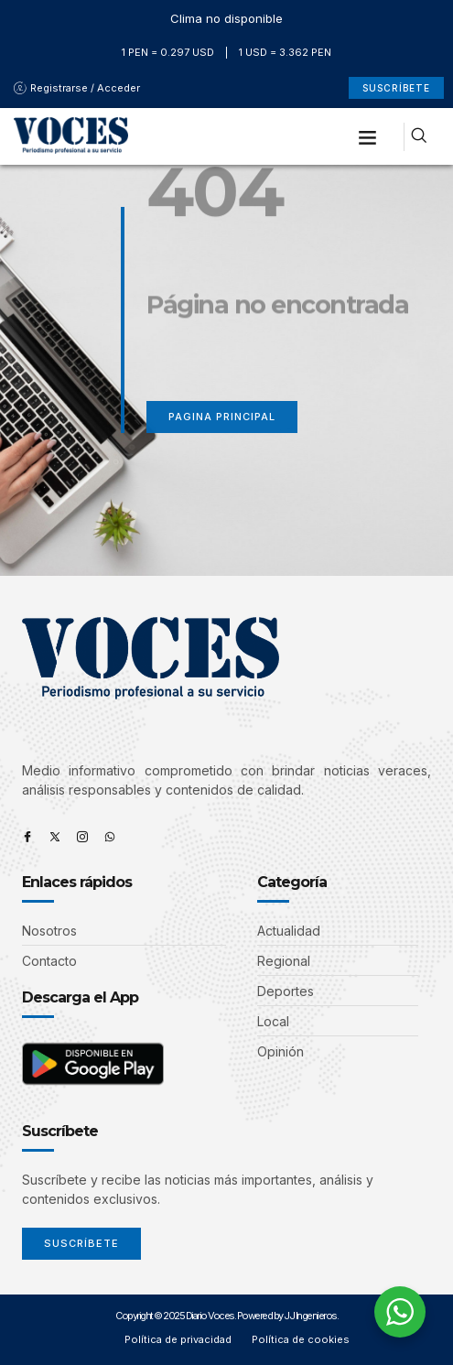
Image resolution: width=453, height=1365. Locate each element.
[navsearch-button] (418, 137)
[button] (368, 136)
